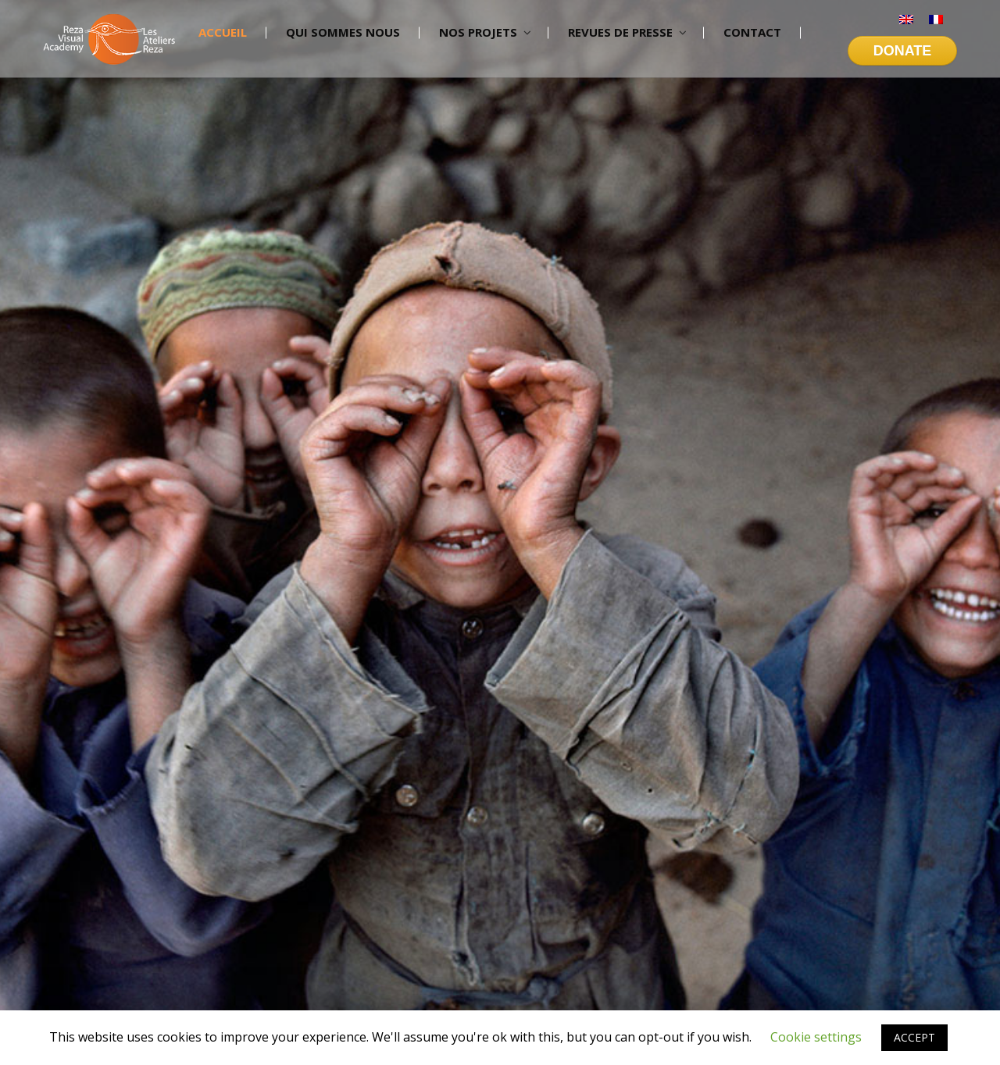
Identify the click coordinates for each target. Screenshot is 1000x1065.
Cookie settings (816, 1036)
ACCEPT (914, 1037)
